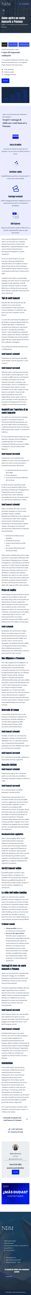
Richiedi (5, 81)
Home (3, 24)
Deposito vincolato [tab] (24, 44)
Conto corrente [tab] (13, 44)
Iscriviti (15, 1172)
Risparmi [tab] (4, 44)
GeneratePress (22, 1292)
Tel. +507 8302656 (24, 4)
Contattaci (9, 1276)
